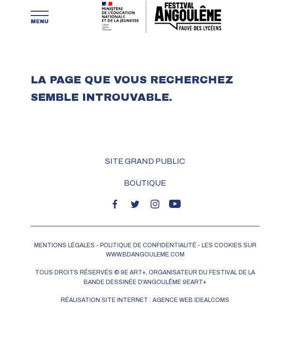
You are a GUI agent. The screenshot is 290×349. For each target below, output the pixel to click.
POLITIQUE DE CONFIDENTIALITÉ (148, 245)
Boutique (145, 183)
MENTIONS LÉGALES (64, 245)
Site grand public (145, 161)
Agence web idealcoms (191, 300)
